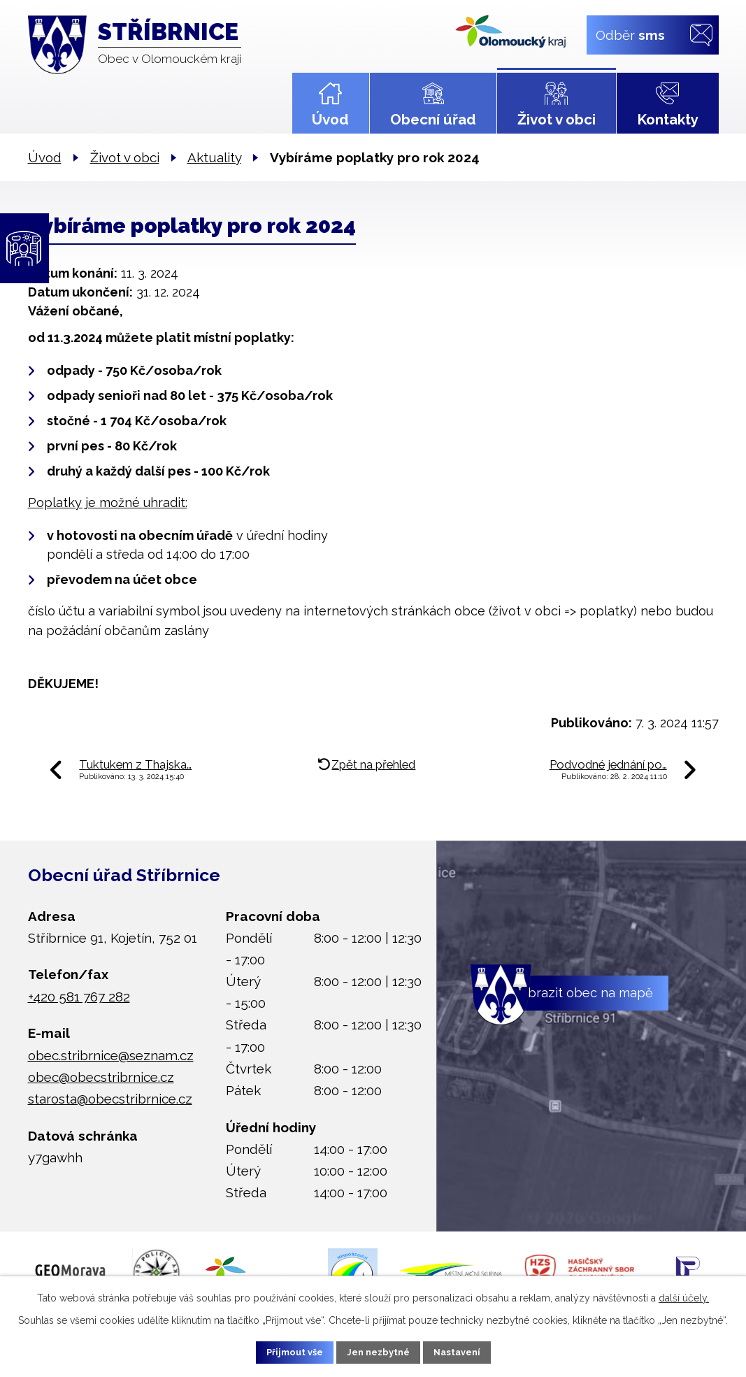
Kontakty (667, 119)
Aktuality (214, 157)
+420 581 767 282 (79, 996)
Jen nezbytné (378, 1351)
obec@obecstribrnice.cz (101, 1077)
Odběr (629, 34)
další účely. (684, 1295)
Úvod (330, 119)
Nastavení (470, 1351)
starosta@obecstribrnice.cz (110, 1098)
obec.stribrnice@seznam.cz (111, 1055)
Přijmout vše (281, 1351)
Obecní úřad (433, 119)
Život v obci (556, 119)
